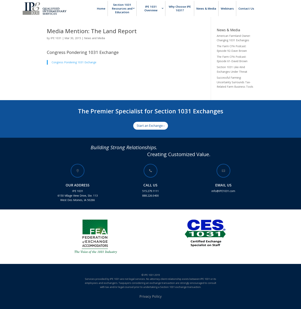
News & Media (206, 8)
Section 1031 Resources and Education (122, 8)
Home (101, 8)
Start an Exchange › (151, 126)
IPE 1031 (55, 38)
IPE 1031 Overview (150, 8)
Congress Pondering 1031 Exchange (83, 52)
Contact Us (246, 8)
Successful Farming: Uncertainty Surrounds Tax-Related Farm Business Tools (235, 82)
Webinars (227, 8)
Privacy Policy (150, 296)
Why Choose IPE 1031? (180, 8)
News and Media (94, 38)
